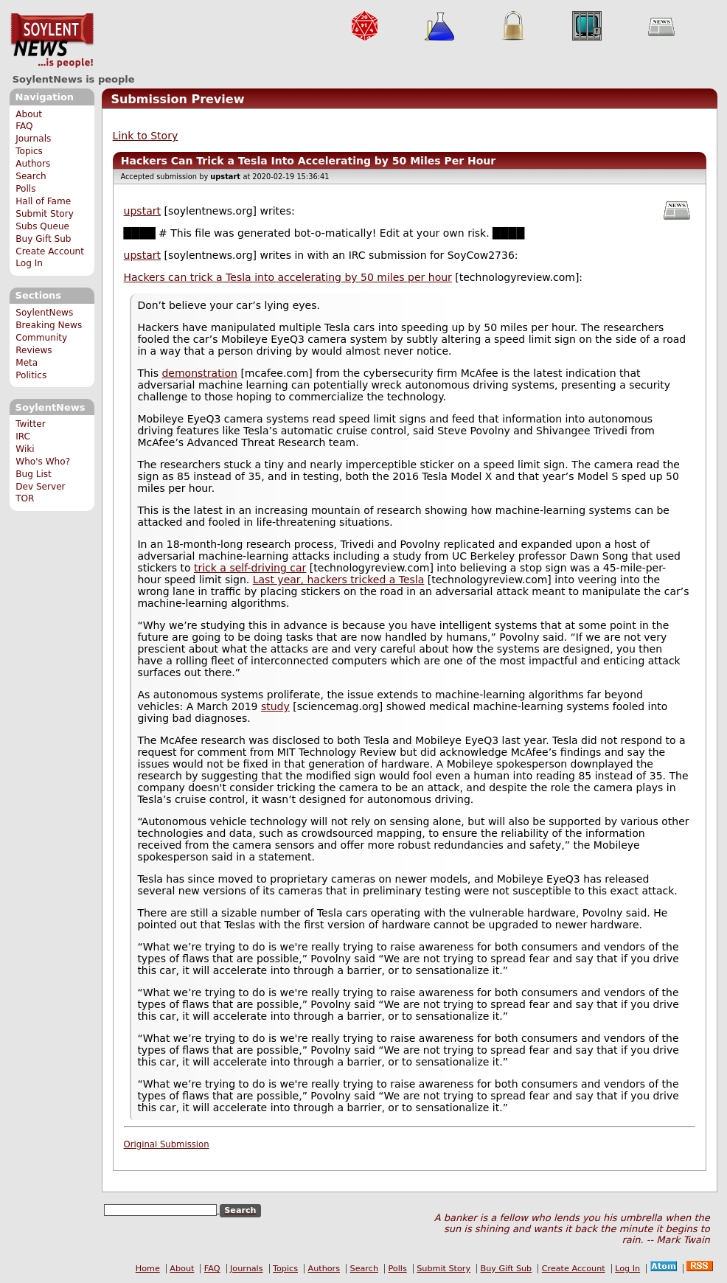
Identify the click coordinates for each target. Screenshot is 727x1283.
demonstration (199, 373)
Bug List (33, 474)
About (28, 114)
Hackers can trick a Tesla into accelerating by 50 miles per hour (288, 277)
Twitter (30, 424)
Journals (33, 138)
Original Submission (166, 1144)
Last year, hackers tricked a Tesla (339, 579)
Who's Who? (42, 461)
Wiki (24, 449)
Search (30, 176)
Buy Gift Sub (43, 239)
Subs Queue (42, 226)
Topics (29, 151)
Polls (25, 189)
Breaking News (48, 325)
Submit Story (44, 214)
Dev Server (40, 486)
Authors (32, 164)
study (275, 706)
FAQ (23, 126)
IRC (22, 436)
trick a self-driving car (250, 568)
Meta (26, 363)
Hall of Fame (43, 201)
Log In (29, 263)
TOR (24, 498)
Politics (30, 375)
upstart (142, 211)
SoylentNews (52, 40)
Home (148, 1268)
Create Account (49, 251)
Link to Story (145, 136)
